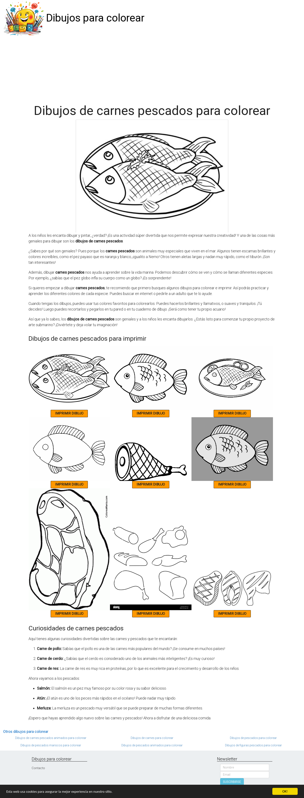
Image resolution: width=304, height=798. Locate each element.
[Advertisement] (152, 67)
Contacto (38, 768)
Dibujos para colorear (95, 18)
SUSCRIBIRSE (232, 781)
